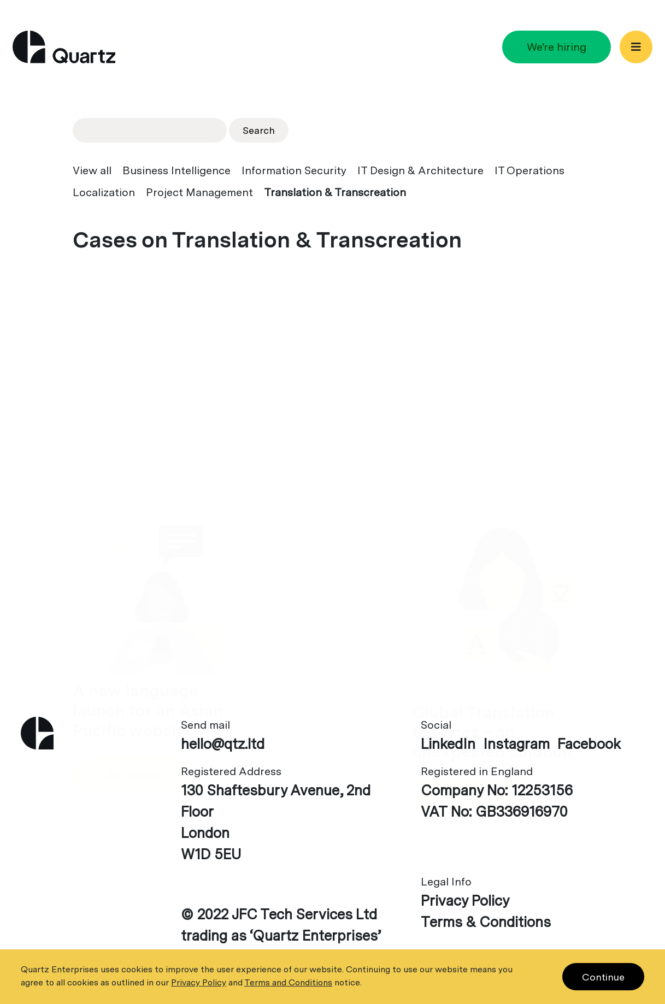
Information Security (294, 170)
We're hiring (556, 47)
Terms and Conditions (288, 982)
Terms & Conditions (486, 921)
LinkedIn (448, 743)
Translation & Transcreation (335, 192)
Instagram (516, 743)
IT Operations (529, 170)
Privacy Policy (465, 900)
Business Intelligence (176, 170)
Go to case (133, 567)
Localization (104, 192)
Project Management (199, 192)
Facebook (589, 743)
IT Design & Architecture (420, 170)
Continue (603, 977)
